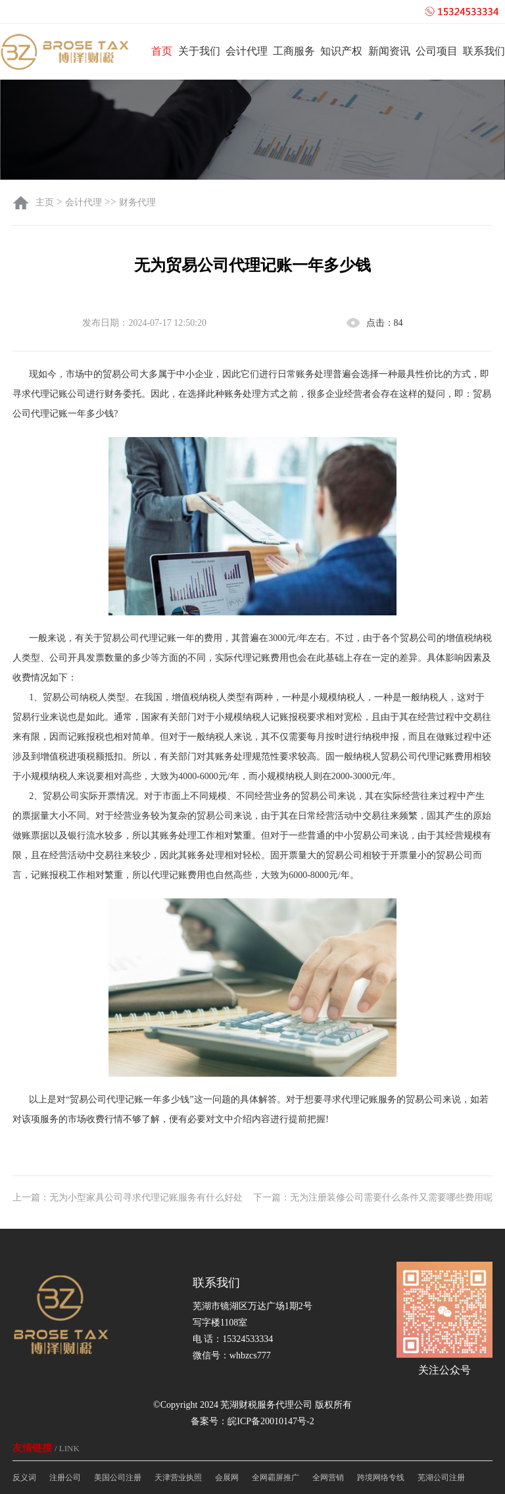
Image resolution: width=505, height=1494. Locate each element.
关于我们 (199, 51)
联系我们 (484, 51)
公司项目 (437, 51)
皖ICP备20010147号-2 (271, 1421)
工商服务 (294, 51)
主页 (46, 202)
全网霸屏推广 (275, 1477)
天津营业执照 (178, 1477)
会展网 (227, 1477)
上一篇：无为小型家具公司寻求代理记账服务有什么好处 (127, 1197)
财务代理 (137, 202)
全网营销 (328, 1477)
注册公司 (65, 1477)
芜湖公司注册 (441, 1477)
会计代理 (247, 51)
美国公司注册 (117, 1477)
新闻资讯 (389, 51)
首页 (161, 51)
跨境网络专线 (380, 1477)
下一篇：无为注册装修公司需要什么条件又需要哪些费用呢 (373, 1197)
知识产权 (341, 51)
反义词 (24, 1477)
